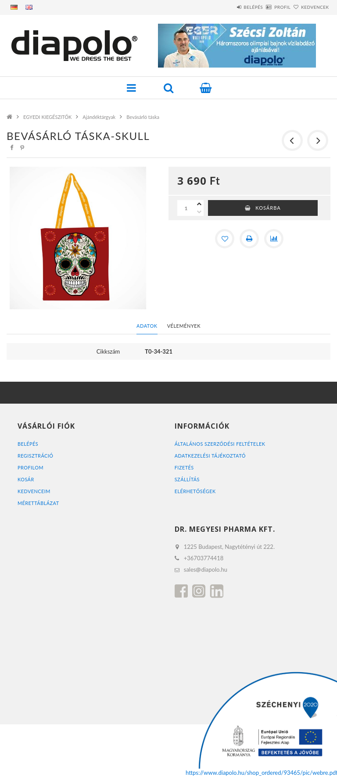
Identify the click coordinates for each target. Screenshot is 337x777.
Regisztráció (36, 455)
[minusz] (199, 212)
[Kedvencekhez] (224, 238)
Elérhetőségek (195, 491)
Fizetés (184, 467)
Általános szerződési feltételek (221, 444)
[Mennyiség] (186, 208)
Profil (267, 7)
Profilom (31, 467)
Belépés (227, 7)
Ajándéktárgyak (98, 117)
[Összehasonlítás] (273, 238)
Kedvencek (310, 7)
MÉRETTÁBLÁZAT (39, 503)
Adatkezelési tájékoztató (211, 455)
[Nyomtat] (249, 238)
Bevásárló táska (142, 117)
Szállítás (187, 479)
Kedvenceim (34, 491)
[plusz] (199, 204)
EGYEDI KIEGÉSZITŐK (47, 117)
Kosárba (267, 208)
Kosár (26, 479)
